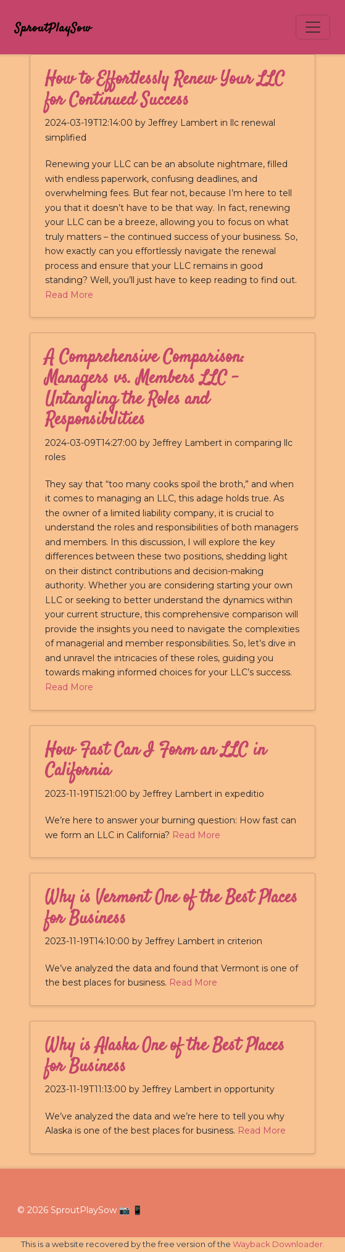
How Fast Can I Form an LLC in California (155, 761)
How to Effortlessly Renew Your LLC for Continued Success (165, 90)
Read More (69, 294)
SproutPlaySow (53, 29)
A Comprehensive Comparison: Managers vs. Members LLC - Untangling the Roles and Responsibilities (144, 388)
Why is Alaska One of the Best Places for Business (165, 1056)
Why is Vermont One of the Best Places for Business (171, 908)
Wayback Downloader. (279, 1244)
